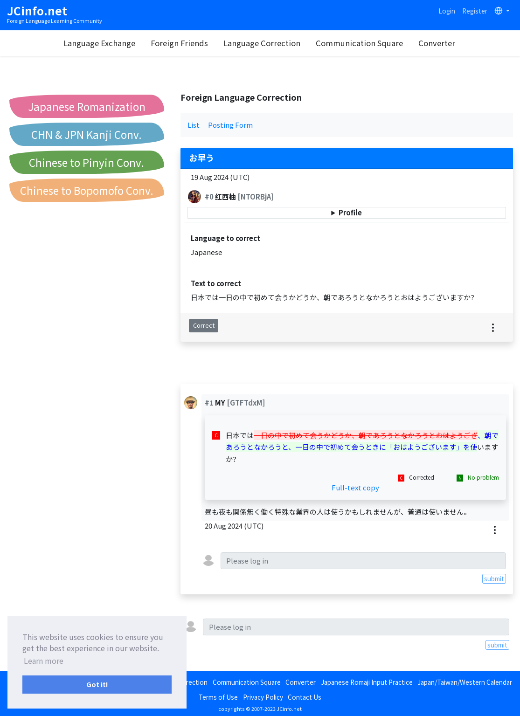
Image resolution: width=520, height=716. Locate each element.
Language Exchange (99, 42)
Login (446, 10)
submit (494, 578)
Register (474, 10)
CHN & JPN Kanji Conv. (86, 134)
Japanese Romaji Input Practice (367, 682)
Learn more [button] (43, 660)
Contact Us (304, 697)
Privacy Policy (263, 697)
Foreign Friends (179, 42)
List (193, 125)
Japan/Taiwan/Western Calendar (464, 682)
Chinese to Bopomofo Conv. (86, 190)
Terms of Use (218, 697)
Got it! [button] (97, 684)
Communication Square (359, 42)
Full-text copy (355, 487)
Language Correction (261, 42)
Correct (204, 325)
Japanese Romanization (87, 106)
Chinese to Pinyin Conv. (86, 162)
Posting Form (230, 125)
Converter (436, 42)
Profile (350, 212)
